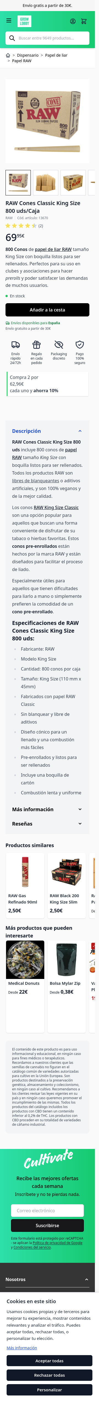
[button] (24, 225)
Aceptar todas (49, 1360)
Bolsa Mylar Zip (65, 983)
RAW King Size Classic (56, 507)
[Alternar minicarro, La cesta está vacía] (84, 21)
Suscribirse (47, 1225)
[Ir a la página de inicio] (42, 21)
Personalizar (49, 1389)
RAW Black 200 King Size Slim (64, 899)
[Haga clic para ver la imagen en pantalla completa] (47, 121)
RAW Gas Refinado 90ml (22, 899)
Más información (22, 1347)
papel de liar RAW (53, 249)
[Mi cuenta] (73, 21)
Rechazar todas (49, 1375)
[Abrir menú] (9, 20)
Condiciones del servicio (32, 1247)
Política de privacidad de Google (57, 1242)
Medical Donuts (24, 983)
